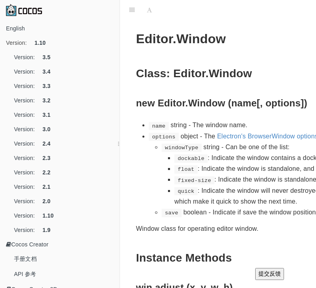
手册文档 (25, 259)
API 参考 (25, 274)
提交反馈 (269, 273)
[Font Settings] (149, 10)
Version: (29, 43)
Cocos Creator (27, 244)
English (15, 28)
